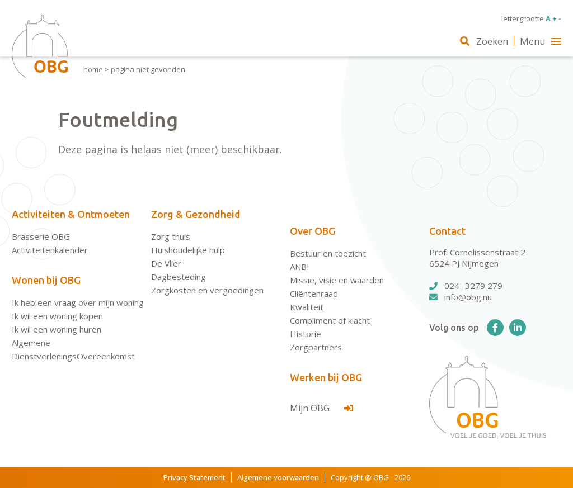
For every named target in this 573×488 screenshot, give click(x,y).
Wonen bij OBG (46, 280)
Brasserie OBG (41, 236)
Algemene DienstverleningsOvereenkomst (73, 349)
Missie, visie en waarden (337, 280)
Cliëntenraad (314, 293)
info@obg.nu (460, 296)
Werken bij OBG (326, 377)
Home (93, 69)
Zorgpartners (316, 347)
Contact (447, 230)
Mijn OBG (321, 408)
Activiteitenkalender (50, 249)
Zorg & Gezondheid (196, 214)
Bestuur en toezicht (328, 253)
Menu (540, 41)
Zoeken (484, 41)
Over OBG (312, 230)
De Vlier (166, 263)
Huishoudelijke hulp (188, 249)
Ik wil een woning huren (56, 329)
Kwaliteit (306, 306)
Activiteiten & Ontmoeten (71, 214)
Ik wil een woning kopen (57, 315)
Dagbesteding (178, 276)
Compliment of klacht (330, 320)
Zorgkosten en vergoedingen (207, 290)
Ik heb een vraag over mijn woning (78, 302)
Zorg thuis (170, 236)
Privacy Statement (194, 477)
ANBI (299, 266)
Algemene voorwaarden (278, 477)
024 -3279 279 (465, 285)
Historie (305, 333)
